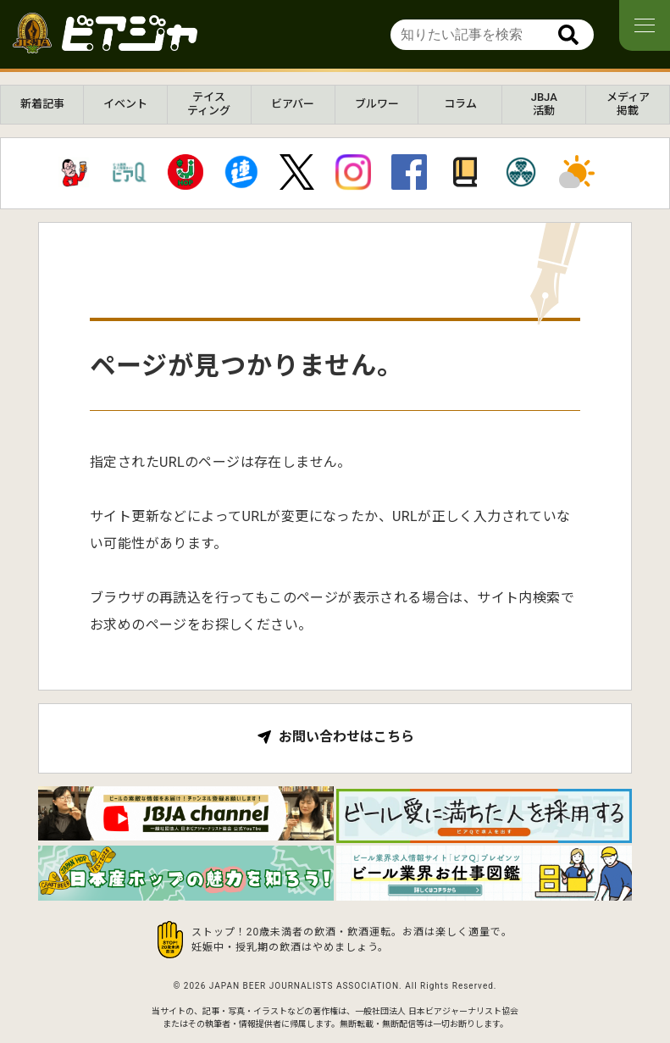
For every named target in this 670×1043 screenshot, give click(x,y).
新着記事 (42, 103)
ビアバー (292, 103)
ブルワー (377, 103)
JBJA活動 (544, 104)
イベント (125, 103)
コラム (460, 103)
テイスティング (208, 104)
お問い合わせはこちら (346, 737)
